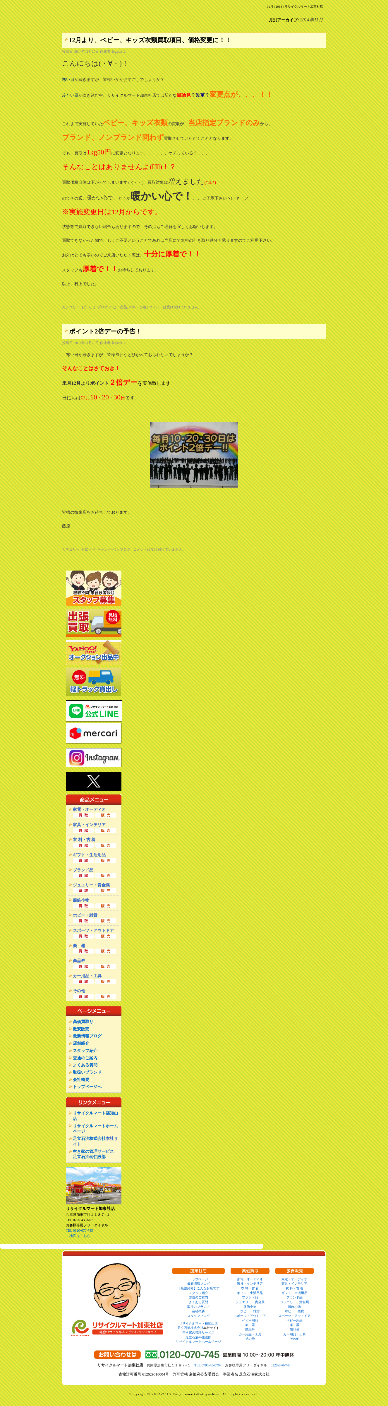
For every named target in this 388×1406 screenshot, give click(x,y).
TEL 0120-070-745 (79, 1230)
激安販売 (81, 1029)
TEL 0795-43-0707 (208, 1365)
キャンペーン (107, 549)
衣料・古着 (137, 307)
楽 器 (250, 1325)
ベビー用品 (118, 307)
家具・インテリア (250, 1283)
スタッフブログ (198, 1316)
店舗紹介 (81, 1043)
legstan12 (119, 52)
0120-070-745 (281, 1365)
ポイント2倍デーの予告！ (105, 331)
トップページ (198, 1279)
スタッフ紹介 (85, 1050)
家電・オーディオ (250, 1279)
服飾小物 (249, 1306)
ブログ (102, 307)
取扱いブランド (87, 1072)
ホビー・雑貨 (250, 1311)
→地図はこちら (78, 1236)
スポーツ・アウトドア (250, 1316)
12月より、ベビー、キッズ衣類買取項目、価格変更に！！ (150, 40)
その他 (250, 1338)
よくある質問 (85, 1065)
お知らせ (88, 307)
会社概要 (81, 1079)
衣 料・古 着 (250, 1288)
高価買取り (83, 1021)
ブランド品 (250, 1297)
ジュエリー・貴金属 (250, 1302)
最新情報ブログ (87, 1036)
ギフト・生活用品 (250, 1293)
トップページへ (87, 1086)
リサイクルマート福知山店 (198, 1323)
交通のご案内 (85, 1058)
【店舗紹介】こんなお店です (198, 1288)
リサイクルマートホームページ (198, 1341)
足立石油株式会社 (89, 1138)
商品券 (250, 1329)
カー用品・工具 (250, 1334)
